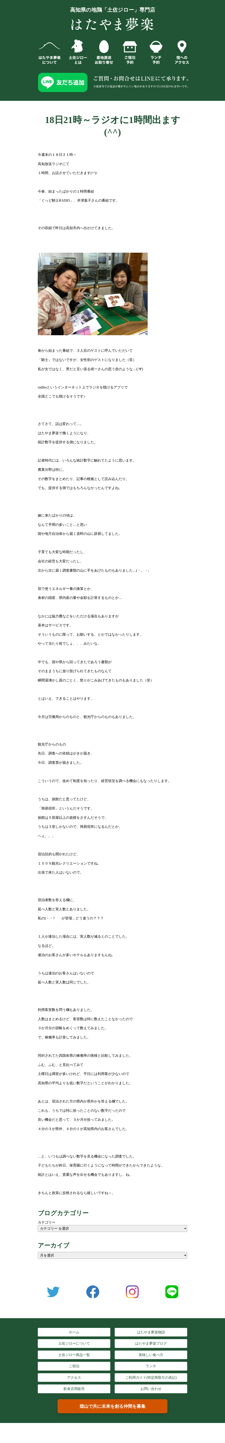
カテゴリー (46, 1222)
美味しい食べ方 (151, 1355)
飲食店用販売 (74, 1389)
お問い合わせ (150, 1389)
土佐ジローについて (74, 1343)
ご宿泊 (74, 1366)
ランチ (151, 1366)
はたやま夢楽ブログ (151, 1343)
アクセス (74, 1377)
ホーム (74, 1332)
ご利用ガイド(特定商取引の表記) (151, 1377)
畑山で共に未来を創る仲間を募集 (112, 1406)
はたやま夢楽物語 (151, 1332)
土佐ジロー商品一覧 (74, 1355)
